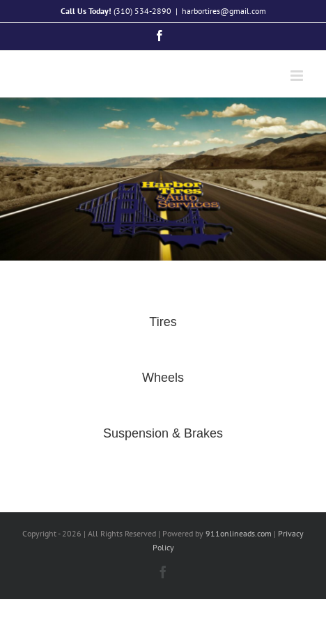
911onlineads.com (238, 533)
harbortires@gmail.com (224, 11)
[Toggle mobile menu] (297, 75)
